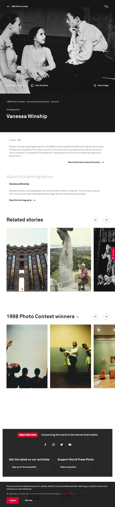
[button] (96, 220)
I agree (12, 500)
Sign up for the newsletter (24, 467)
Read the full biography (20, 200)
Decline (28, 500)
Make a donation (68, 467)
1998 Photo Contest (19, 6)
